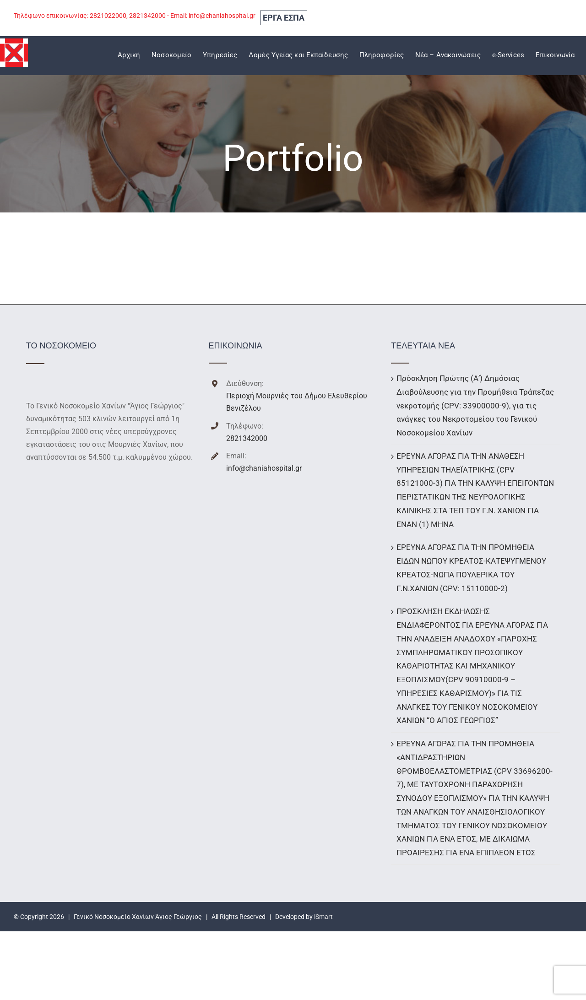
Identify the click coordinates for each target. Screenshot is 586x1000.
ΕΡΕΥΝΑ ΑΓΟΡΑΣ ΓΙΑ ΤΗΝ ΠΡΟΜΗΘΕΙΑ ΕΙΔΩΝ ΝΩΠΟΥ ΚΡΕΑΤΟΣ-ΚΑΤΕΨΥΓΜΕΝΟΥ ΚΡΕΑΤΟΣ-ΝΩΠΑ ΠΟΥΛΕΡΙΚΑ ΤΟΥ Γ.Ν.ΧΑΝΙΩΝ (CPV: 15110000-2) (471, 567)
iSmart (323, 916)
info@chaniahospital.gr (264, 468)
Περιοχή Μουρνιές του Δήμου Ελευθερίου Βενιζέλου (296, 402)
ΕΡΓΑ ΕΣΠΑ (283, 17)
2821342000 (246, 438)
